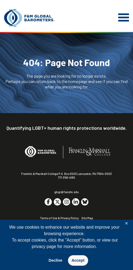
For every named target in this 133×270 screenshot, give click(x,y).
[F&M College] (89, 152)
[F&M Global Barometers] (29, 18)
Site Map (87, 218)
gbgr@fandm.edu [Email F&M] (66, 192)
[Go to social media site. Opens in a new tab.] (48, 202)
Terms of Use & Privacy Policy (59, 218)
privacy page (44, 246)
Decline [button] (55, 260)
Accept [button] (77, 260)
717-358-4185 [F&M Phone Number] (66, 177)
